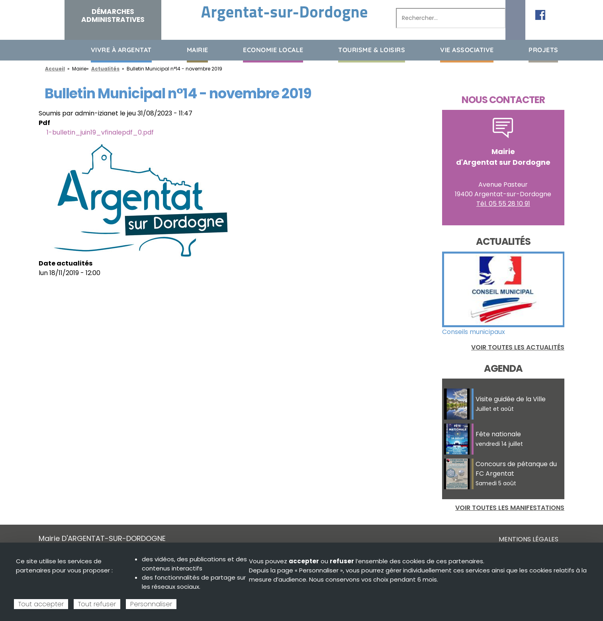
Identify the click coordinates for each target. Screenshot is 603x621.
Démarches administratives (113, 15)
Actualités (105, 68)
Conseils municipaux (473, 331)
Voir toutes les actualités (517, 347)
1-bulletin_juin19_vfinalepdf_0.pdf (100, 132)
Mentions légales (528, 539)
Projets (543, 50)
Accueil (45, 49)
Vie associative (467, 50)
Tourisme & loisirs (371, 50)
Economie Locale (273, 50)
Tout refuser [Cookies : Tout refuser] (97, 604)
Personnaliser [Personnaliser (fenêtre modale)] (151, 604)
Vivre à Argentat (121, 50)
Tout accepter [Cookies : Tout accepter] (41, 604)
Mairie (197, 50)
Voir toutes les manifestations (509, 507)
